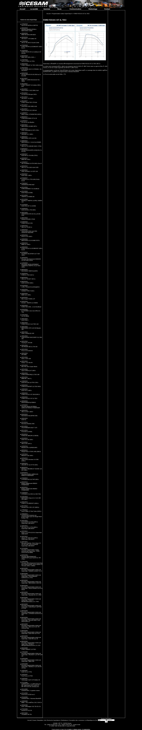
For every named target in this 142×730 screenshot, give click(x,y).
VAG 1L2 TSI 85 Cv (27, 227)
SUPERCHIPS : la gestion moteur (31, 690)
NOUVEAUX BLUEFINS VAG (29, 415)
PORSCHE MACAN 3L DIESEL (30, 435)
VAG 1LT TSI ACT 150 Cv (29, 279)
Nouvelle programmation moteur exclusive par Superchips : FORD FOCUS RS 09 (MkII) (31, 551)
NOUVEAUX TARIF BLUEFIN (30, 271)
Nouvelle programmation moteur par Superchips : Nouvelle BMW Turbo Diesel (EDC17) (31, 620)
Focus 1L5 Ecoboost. (27, 350)
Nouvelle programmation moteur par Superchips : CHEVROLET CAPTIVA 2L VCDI (31, 607)
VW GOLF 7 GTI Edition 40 (29, 38)
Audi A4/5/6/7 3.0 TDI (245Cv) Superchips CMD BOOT (30, 522)
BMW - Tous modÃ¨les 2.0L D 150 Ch (32, 702)
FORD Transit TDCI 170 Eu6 (29, 102)
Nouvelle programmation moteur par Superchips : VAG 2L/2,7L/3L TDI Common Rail (31, 627)
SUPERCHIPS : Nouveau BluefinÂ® (31, 698)
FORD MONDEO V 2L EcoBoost (30, 188)
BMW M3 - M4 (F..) (27, 378)
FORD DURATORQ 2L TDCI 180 (30, 374)
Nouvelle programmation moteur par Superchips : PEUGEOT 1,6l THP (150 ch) (32, 655)
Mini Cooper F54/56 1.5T (28, 299)
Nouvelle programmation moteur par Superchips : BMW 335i (31, 660)
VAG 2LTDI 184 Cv (27, 443)
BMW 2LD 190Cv (26, 295)
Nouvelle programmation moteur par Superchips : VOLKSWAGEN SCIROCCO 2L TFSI (31, 576)
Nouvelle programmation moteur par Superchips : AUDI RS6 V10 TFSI (31, 632)
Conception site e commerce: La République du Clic (83, 720)
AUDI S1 (24, 419)
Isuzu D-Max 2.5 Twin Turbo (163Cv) (31, 511)
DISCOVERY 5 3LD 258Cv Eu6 (30, 90)
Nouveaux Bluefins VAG (28, 423)
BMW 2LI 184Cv (26, 244)
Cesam (34, 720)
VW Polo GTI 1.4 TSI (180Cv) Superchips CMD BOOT (30, 528)
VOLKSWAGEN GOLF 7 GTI (29, 427)
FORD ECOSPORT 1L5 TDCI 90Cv (31, 386)
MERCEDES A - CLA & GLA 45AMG (31, 142)
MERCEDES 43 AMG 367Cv (29, 126)
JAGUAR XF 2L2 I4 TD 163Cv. (30, 464)
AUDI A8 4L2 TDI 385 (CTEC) (30, 155)
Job (45, 720)
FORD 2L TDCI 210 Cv (28, 275)
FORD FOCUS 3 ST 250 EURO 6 (31, 394)
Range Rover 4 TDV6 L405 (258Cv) (31, 451)
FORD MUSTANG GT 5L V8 (29, 118)
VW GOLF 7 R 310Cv (27, 98)
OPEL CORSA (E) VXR (28, 333)
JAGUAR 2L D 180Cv (27, 134)
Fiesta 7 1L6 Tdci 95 (27, 362)
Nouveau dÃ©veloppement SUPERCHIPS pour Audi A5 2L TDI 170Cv (31, 558)
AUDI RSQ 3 (25, 320)
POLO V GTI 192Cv (27, 236)
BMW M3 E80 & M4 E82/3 (29, 34)
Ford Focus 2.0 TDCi (27, 676)
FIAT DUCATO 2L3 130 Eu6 (29, 110)
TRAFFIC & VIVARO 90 (28, 196)
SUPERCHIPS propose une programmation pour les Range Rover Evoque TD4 (32, 517)
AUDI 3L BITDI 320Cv (27, 283)
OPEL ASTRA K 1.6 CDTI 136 (30, 171)
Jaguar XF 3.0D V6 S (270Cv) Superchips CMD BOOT (30, 538)
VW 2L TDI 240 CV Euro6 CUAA (30, 42)
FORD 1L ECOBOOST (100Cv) (30, 503)
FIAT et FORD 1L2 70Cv (28, 61)
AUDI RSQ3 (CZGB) (27, 192)
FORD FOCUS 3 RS (27, 223)
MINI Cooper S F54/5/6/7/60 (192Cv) (31, 114)
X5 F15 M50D (25, 316)
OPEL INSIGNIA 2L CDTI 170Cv (30, 130)
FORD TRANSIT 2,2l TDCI (29, 649)
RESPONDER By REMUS (29, 402)
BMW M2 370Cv (26, 159)
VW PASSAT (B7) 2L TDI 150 (29, 346)
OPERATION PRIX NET (28, 184)
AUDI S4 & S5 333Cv (27, 439)
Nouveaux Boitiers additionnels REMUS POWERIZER (30, 474)
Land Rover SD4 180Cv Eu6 (29, 106)
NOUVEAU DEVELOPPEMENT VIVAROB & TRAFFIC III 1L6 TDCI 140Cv (31, 266)
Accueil (29, 720)
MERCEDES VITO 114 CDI (29, 138)
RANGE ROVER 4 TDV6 (28, 219)
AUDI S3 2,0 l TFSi (27, 672)
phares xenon (77, 729)
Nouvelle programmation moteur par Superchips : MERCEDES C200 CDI (31, 582)
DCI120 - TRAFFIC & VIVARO (30, 302)
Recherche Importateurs (53, 720)
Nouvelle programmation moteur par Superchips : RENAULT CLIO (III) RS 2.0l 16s (32, 667)
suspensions (86, 729)
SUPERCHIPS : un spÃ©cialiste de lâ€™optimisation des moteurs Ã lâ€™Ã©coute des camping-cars (31, 685)
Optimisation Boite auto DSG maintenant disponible (29, 231)
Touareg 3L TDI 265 (27, 342)
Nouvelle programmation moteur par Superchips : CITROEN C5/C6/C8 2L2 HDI (32, 613)
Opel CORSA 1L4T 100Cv (29, 370)
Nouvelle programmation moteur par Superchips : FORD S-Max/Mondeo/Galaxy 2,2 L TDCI (31, 600)
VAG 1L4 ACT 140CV (27, 411)
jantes (70, 729)
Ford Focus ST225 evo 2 (28, 694)
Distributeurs (64, 720)
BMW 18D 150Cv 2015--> (29, 57)
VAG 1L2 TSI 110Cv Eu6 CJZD (30, 167)
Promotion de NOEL (27, 431)
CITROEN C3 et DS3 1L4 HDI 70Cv (31, 494)
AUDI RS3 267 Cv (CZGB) (29, 206)
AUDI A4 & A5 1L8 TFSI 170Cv (30, 382)
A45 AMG (24, 354)
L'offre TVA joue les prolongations (31, 287)
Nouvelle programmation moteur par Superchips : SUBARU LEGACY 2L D (32, 570)
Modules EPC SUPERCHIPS (29, 447)
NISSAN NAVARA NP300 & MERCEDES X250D (29, 30)
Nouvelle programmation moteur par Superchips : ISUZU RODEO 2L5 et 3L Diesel (32, 588)
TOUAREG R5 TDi (27, 714)
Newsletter (40, 720)
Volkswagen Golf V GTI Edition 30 (31, 680)
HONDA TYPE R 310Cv (28, 291)
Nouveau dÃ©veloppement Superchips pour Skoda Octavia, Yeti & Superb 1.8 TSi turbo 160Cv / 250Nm (32, 564)
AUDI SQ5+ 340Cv (27, 175)
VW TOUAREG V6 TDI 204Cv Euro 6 (32, 163)
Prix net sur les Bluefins (28, 122)
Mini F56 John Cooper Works (29, 366)
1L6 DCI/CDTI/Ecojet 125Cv (29, 94)
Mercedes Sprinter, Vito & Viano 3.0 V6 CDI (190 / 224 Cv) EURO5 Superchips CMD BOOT (31, 544)
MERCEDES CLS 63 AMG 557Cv (31, 240)
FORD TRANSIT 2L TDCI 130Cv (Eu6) (32, 65)
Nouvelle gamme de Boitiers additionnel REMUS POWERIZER (31, 407)
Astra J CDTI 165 (26, 358)
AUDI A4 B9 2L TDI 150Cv (29, 210)
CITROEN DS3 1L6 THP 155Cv (30, 479)
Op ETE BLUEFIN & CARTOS (30, 25)
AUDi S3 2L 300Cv (27, 390)
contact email (76, 724)
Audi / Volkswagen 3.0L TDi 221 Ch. (31, 706)
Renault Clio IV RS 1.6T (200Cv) (30, 507)
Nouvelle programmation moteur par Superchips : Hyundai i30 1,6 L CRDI (31, 594)
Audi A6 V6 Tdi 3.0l (27, 710)
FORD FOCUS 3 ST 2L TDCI (29, 398)
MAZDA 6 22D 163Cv (27, 455)
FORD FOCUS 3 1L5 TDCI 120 (30, 324)
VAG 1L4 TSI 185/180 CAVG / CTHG (31, 146)
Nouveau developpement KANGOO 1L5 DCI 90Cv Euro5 (31, 259)
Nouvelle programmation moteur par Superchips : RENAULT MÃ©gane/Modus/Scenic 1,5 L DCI (31, 644)
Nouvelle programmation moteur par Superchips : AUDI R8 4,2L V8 (31, 638)
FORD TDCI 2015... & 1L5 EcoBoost (31, 306)
